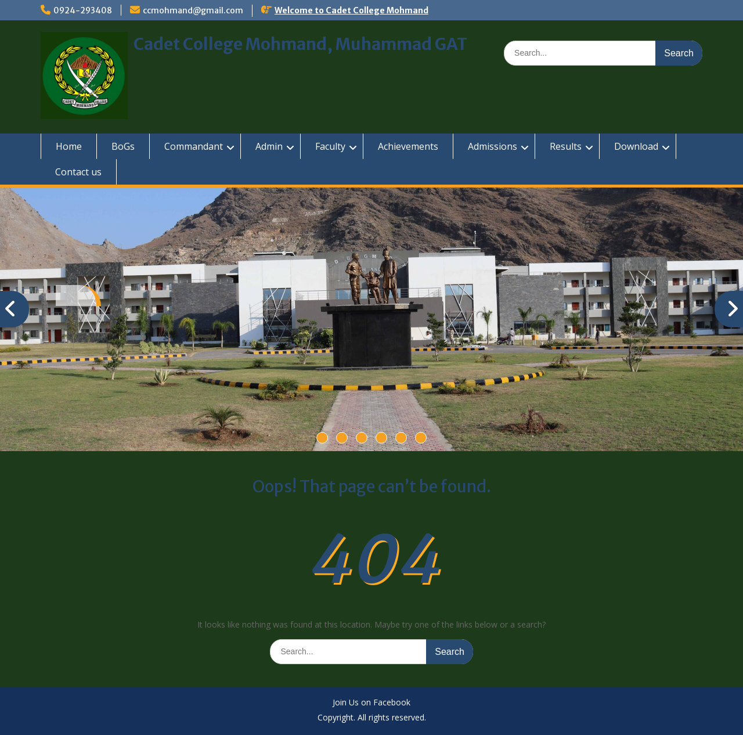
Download (636, 146)
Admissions (492, 146)
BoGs (123, 146)
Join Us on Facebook (371, 703)
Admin (269, 146)
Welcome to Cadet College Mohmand (351, 10)
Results (566, 146)
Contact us (78, 171)
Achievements (408, 146)
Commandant (193, 146)
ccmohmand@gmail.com (193, 10)
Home (69, 146)
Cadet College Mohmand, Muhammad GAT (300, 44)
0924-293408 (82, 10)
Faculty (330, 146)
